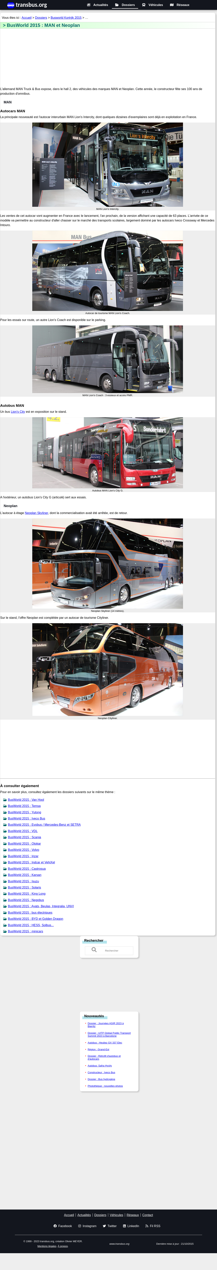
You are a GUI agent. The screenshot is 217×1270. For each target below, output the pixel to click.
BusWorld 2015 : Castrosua (27, 868)
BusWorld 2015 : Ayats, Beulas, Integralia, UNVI (41, 906)
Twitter (110, 1226)
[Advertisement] (107, 58)
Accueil (27, 17)
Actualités (97, 5)
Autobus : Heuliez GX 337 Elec (105, 1042)
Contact (147, 1215)
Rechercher (93, 940)
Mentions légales (46, 1246)
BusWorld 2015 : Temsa (24, 806)
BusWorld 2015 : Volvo (23, 849)
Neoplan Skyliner (36, 513)
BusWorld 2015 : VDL (23, 831)
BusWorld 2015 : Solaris (24, 887)
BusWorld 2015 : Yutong (24, 812)
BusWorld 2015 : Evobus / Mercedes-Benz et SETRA (44, 824)
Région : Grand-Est (98, 1049)
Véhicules (152, 5)
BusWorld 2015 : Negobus (26, 900)
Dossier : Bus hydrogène (101, 1079)
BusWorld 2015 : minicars (25, 931)
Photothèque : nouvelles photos (105, 1085)
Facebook (63, 1226)
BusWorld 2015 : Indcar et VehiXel (31, 862)
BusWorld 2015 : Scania (24, 837)
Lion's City (18, 411)
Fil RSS (153, 1226)
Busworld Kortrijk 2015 (66, 17)
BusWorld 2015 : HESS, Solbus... (31, 925)
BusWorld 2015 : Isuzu (23, 881)
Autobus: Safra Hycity (100, 1065)
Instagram (87, 1226)
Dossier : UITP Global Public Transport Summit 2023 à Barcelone (109, 1034)
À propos (63, 1246)
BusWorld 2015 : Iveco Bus (26, 818)
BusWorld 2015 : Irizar (23, 856)
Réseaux (179, 5)
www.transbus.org (119, 1243)
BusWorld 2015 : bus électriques (30, 912)
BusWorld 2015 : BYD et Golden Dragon (35, 918)
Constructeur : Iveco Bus (101, 1072)
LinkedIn (131, 1226)
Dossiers (125, 5)
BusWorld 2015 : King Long (27, 893)
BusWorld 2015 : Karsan (24, 875)
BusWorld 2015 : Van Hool (26, 799)
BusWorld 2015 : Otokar (24, 843)
